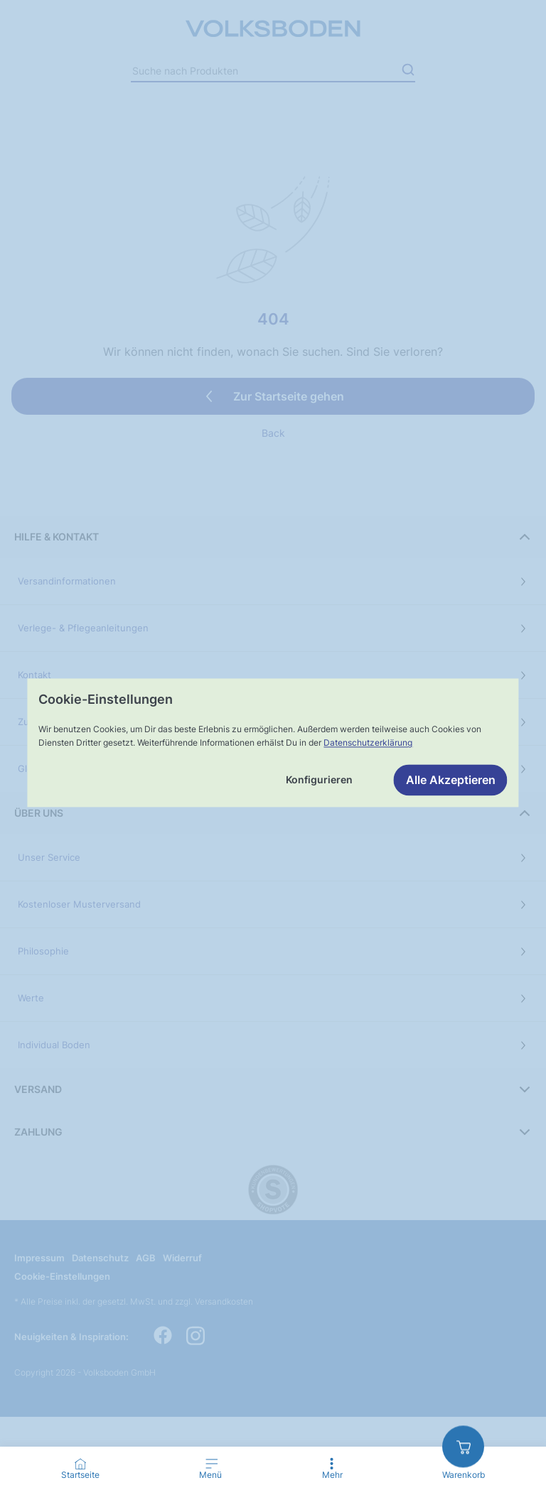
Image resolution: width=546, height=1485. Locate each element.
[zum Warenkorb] (463, 1446)
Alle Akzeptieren (451, 780)
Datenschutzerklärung (367, 743)
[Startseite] (80, 1464)
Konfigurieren (319, 779)
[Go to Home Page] (80, 1469)
